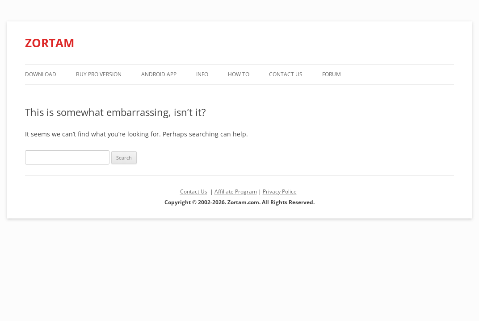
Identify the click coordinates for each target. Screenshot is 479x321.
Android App (158, 74)
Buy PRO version (99, 74)
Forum (331, 74)
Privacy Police (280, 191)
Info (202, 74)
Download (40, 74)
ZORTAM (50, 43)
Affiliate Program (235, 191)
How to (238, 74)
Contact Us (286, 74)
